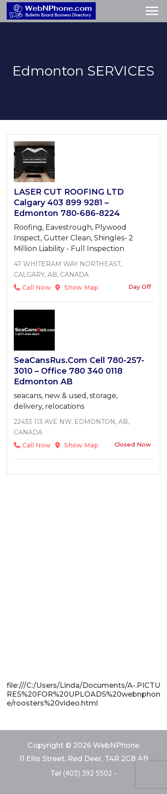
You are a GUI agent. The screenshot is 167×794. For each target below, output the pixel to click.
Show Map (76, 287)
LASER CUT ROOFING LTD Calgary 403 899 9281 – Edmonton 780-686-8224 (69, 202)
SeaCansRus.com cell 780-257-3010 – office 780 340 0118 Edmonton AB (79, 371)
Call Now (32, 287)
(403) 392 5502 (87, 773)
